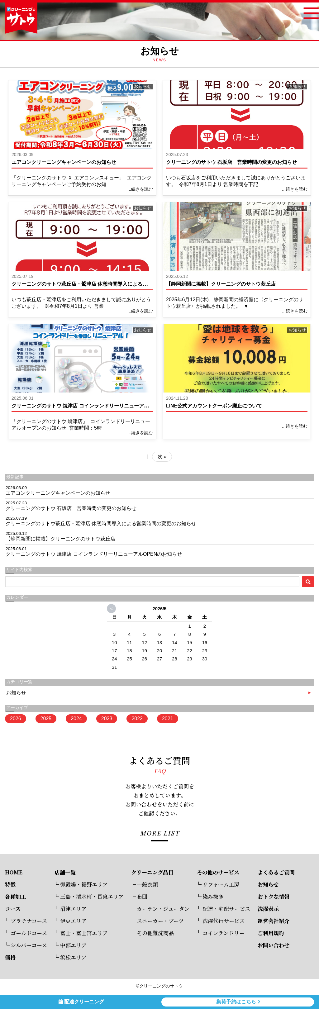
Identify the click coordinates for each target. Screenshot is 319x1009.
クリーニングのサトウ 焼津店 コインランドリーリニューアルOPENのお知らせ (100, 405)
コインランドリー (223, 933)
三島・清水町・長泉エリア (92, 896)
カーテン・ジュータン (163, 908)
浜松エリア (73, 957)
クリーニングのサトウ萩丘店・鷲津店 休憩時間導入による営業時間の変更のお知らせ (107, 284)
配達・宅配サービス (226, 908)
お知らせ (142, 86)
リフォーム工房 (220, 884)
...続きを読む (140, 189)
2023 (106, 718)
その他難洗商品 (155, 933)
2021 (167, 718)
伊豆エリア (73, 921)
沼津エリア (73, 908)
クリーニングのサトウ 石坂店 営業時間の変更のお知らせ (231, 162)
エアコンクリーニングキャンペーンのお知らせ (64, 162)
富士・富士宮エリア (84, 933)
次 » (162, 456)
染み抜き (213, 896)
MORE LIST (159, 833)
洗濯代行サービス (223, 921)
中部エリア (73, 945)
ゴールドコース (29, 933)
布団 (142, 896)
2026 (15, 718)
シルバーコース (29, 945)
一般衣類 (147, 884)
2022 (137, 718)
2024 (76, 718)
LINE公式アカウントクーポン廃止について (214, 405)
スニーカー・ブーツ (160, 921)
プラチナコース (29, 921)
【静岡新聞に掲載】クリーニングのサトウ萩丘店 (221, 284)
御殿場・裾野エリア (84, 884)
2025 (46, 718)
